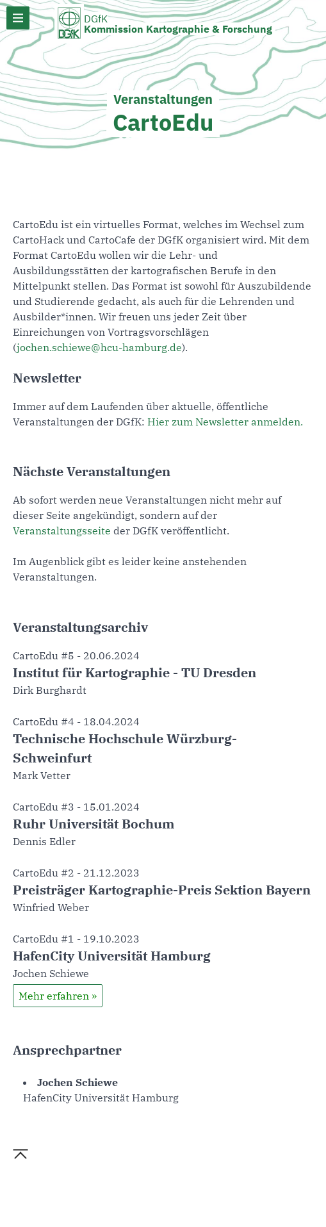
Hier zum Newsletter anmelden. (225, 421)
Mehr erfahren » (58, 995)
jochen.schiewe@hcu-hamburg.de (99, 347)
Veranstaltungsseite (62, 530)
